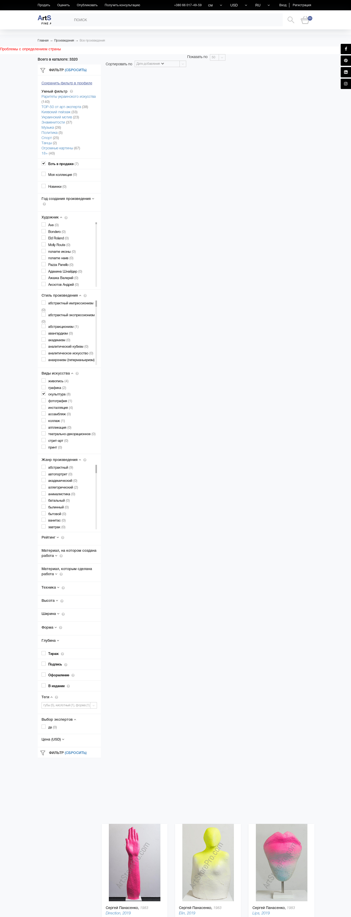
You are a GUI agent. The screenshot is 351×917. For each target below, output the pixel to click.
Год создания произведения (68, 201)
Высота (52, 600)
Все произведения (92, 40)
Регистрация (302, 5)
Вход (283, 5)
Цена (53, 739)
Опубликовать (87, 5)
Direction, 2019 (118, 913)
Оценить (63, 5)
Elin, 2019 (187, 913)
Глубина (50, 640)
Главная (43, 40)
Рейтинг (53, 537)
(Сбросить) (76, 70)
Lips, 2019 (261, 913)
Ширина (53, 614)
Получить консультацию (122, 5)
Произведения (64, 40)
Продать (44, 5)
